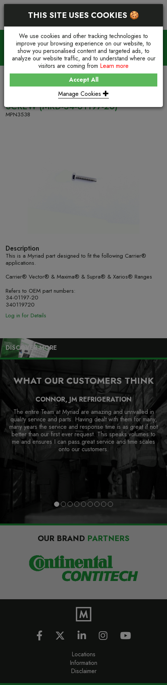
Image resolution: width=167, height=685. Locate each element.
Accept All (83, 79)
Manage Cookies (83, 93)
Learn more (114, 66)
